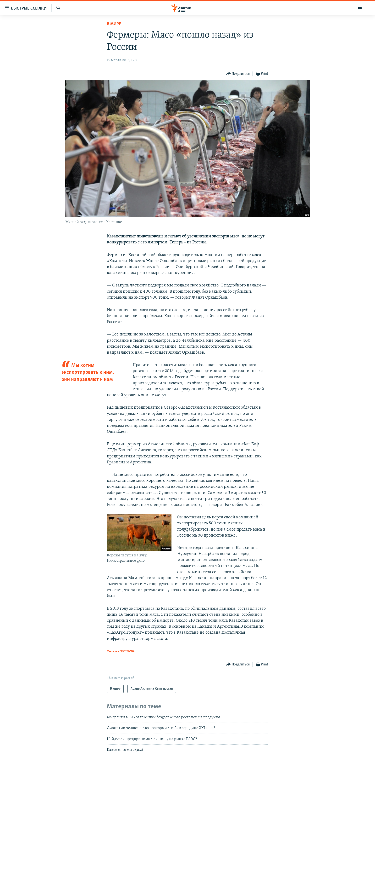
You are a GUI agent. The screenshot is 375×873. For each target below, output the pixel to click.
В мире (114, 24)
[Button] (238, 74)
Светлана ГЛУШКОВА (121, 651)
